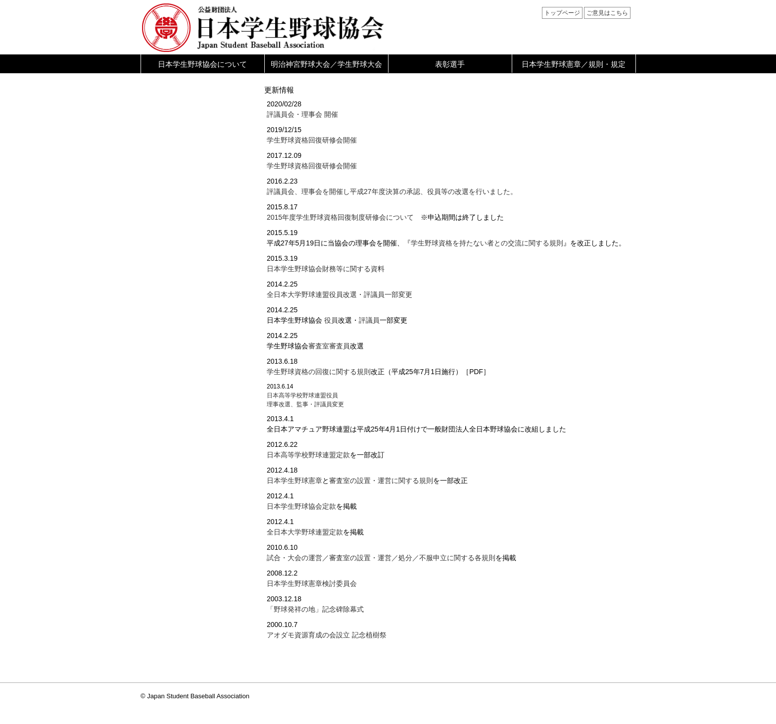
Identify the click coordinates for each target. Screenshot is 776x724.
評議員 (369, 320)
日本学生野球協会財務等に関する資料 (326, 269)
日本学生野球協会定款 (301, 506)
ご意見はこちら (607, 12)
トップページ (562, 12)
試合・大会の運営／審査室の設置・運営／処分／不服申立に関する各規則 (381, 558)
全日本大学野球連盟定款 (305, 532)
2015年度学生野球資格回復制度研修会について (344, 217)
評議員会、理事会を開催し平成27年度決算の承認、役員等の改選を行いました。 (392, 191)
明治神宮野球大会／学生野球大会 (326, 64)
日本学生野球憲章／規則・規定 (574, 64)
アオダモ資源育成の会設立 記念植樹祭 (327, 635)
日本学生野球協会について (202, 64)
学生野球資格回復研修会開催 (312, 140)
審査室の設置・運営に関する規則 (381, 480)
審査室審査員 (329, 346)
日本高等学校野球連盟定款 (308, 455)
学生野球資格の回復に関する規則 (319, 372)
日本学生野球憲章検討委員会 (312, 583)
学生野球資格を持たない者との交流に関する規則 (487, 243)
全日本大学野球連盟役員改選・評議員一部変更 (339, 294)
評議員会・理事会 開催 (302, 114)
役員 (331, 320)
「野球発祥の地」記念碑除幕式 (315, 609)
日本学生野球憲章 (294, 480)
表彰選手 (450, 64)
